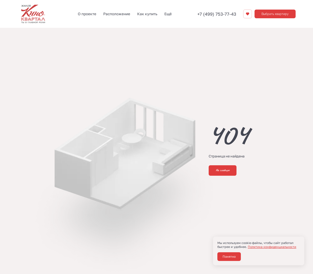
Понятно (229, 256)
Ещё (168, 14)
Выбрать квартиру (275, 14)
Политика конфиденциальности (272, 247)
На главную (223, 170)
